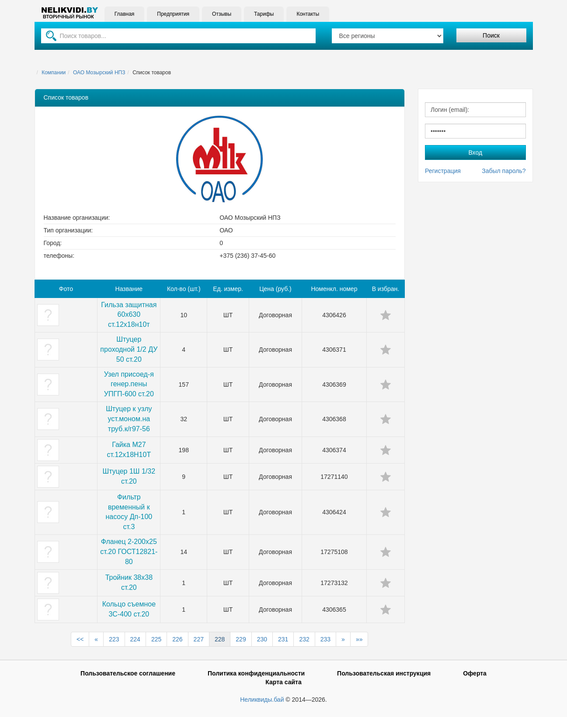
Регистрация (443, 170)
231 (283, 639)
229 (241, 639)
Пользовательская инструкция (384, 673)
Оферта (475, 673)
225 (156, 639)
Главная (125, 14)
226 (177, 639)
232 (304, 639)
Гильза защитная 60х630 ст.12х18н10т (129, 315)
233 (325, 639)
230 (262, 639)
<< (80, 639)
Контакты (307, 14)
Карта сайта (283, 682)
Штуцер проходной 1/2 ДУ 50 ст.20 (128, 349)
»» (359, 639)
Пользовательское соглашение (127, 673)
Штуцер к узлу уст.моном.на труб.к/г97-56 (129, 419)
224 (135, 639)
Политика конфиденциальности (256, 673)
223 (114, 639)
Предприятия (173, 14)
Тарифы (264, 14)
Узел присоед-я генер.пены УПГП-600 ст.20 (129, 384)
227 (199, 639)
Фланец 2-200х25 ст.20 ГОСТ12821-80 (128, 551)
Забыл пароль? (503, 170)
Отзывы (221, 14)
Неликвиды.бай (262, 699)
